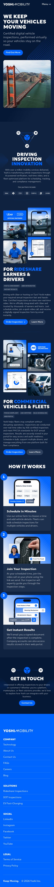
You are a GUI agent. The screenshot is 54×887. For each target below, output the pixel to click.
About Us (8, 750)
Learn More (37, 322)
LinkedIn (8, 819)
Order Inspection (14, 452)
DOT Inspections (12, 797)
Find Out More (13, 52)
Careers (7, 769)
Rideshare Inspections (15, 791)
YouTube (8, 843)
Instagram (9, 825)
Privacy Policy (10, 865)
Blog (5, 775)
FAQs (6, 762)
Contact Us (27, 703)
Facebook (8, 831)
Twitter (7, 837)
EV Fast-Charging (13, 803)
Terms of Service (12, 859)
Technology (9, 744)
